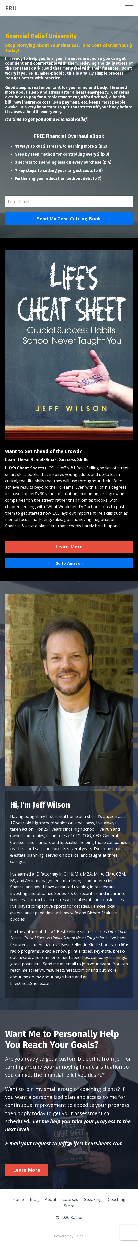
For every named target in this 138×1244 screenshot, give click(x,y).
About (50, 1199)
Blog (34, 1199)
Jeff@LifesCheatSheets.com (59, 970)
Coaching (116, 1199)
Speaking (93, 1199)
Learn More (69, 547)
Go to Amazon (69, 563)
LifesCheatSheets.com (31, 983)
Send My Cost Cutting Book (69, 219)
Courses (70, 1199)
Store (69, 1206)
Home (18, 1199)
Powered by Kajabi (69, 1236)
